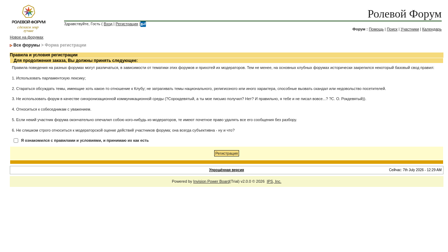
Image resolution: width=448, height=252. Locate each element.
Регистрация (126, 24)
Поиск (392, 29)
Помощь (376, 29)
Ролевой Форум (404, 13)
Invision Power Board (211, 181)
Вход (108, 24)
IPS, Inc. (274, 181)
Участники (410, 29)
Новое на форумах (26, 37)
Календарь (432, 29)
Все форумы (26, 45)
